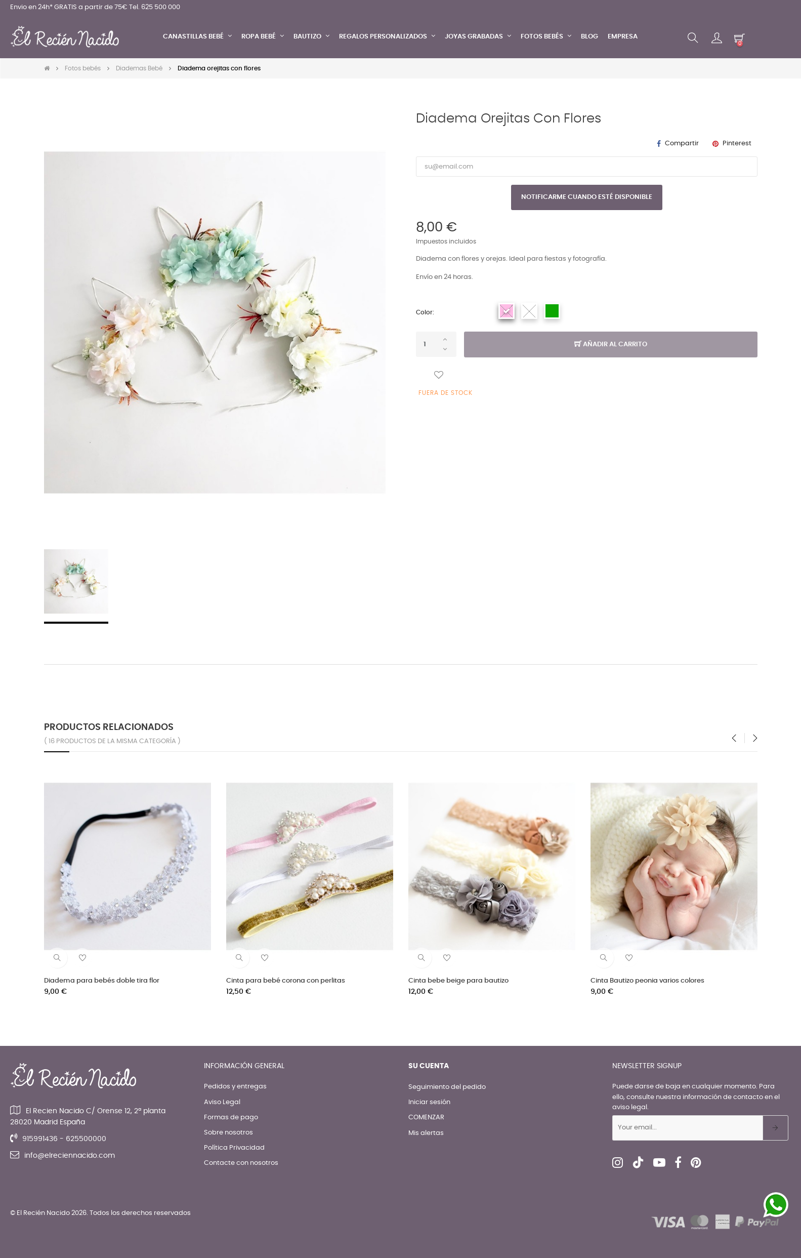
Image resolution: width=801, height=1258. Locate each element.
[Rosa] (506, 311)
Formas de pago (231, 1117)
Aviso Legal (222, 1102)
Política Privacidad (234, 1148)
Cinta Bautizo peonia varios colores (647, 981)
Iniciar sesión (429, 1102)
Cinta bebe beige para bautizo (458, 981)
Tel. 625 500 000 (154, 7)
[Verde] (552, 311)
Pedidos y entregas (235, 1086)
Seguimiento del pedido (447, 1087)
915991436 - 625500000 (64, 1139)
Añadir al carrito (610, 344)
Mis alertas (426, 1133)
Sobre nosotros (228, 1132)
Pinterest (737, 143)
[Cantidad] (436, 344)
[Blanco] (529, 311)
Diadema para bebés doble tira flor (101, 981)
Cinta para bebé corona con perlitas (285, 981)
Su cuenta (428, 1066)
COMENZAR (426, 1117)
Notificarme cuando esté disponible (586, 197)
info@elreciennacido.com (69, 1155)
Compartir (682, 143)
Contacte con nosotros (241, 1163)
